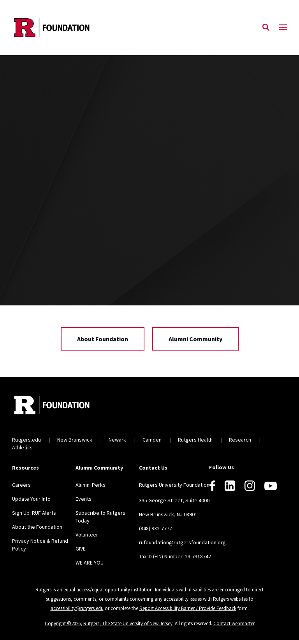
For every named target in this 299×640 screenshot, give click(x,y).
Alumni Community (195, 339)
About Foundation (102, 339)
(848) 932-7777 (155, 528)
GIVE (81, 548)
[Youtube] (270, 486)
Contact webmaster (234, 623)
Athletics (22, 447)
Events (83, 498)
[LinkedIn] (230, 485)
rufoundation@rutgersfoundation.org (182, 542)
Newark (117, 439)
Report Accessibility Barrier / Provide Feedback (187, 608)
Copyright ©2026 (63, 623)
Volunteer (87, 534)
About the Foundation (37, 526)
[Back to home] (63, 406)
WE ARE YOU (90, 562)
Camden (152, 439)
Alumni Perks (91, 484)
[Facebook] (212, 485)
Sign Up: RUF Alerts (34, 512)
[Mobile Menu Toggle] (283, 27)
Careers (21, 484)
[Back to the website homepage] (51, 27)
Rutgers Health (195, 439)
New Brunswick (74, 439)
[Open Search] (265, 27)
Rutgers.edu (26, 439)
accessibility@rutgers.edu (77, 608)
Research (240, 439)
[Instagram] (249, 485)
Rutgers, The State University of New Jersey (127, 623)
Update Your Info (31, 498)
